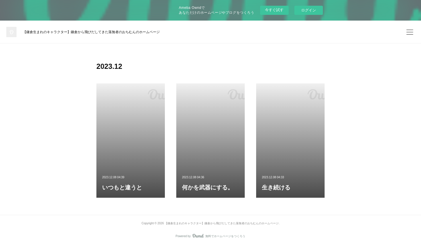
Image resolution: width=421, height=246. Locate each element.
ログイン (308, 10)
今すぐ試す (274, 10)
